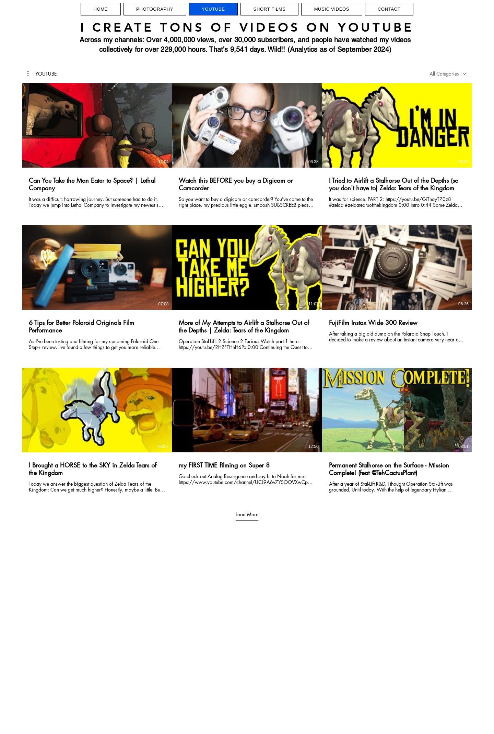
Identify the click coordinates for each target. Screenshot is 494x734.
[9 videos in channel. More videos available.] (247, 288)
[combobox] (448, 74)
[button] (42, 74)
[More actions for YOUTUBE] (42, 74)
